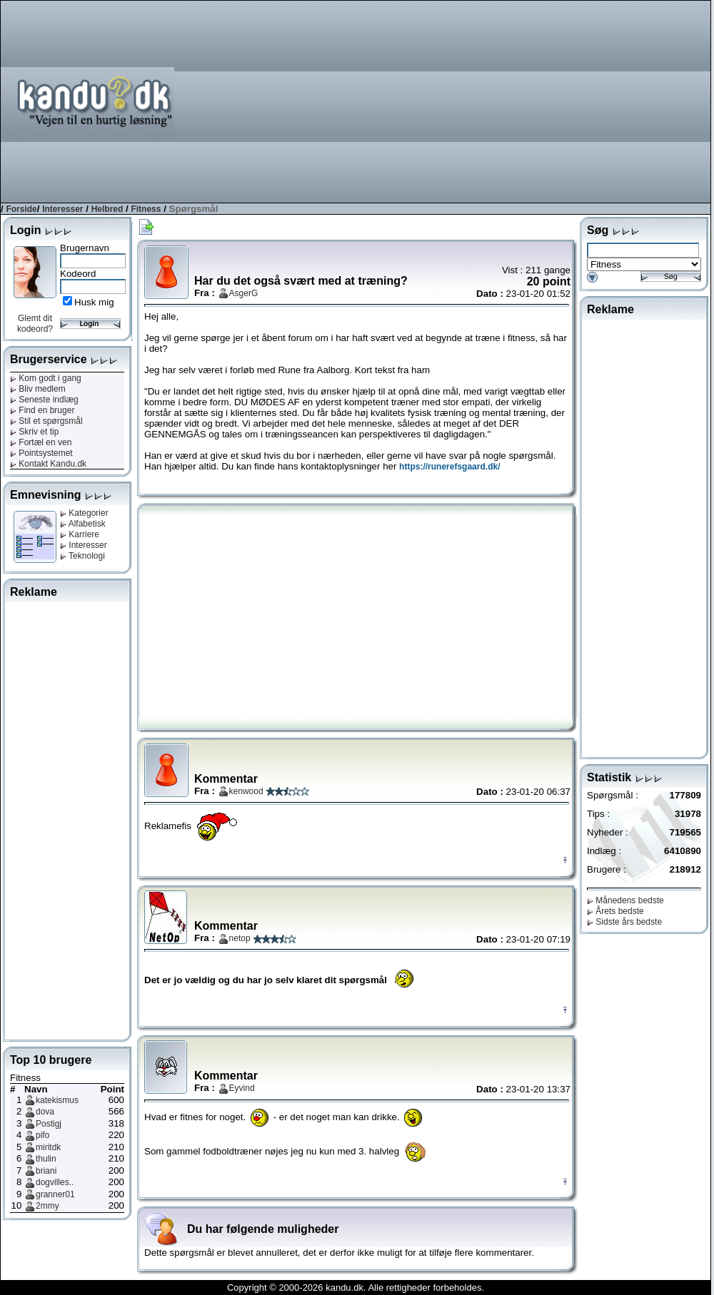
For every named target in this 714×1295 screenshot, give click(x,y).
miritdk (48, 1147)
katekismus (57, 1100)
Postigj (48, 1124)
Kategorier (84, 513)
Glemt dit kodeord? (35, 323)
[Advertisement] (458, 100)
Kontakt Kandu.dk (48, 464)
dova (45, 1112)
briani (46, 1171)
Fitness (146, 209)
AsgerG (243, 293)
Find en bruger (42, 410)
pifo (42, 1135)
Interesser (62, 209)
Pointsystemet (41, 453)
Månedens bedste (625, 900)
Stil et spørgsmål (46, 421)
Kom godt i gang (45, 378)
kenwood (246, 791)
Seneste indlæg (44, 400)
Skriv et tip (34, 432)
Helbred (107, 209)
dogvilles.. (55, 1182)
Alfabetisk (83, 524)
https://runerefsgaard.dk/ (449, 467)
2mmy (47, 1206)
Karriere (79, 534)
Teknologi (82, 556)
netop (240, 938)
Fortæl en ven (40, 442)
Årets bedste (615, 911)
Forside (21, 209)
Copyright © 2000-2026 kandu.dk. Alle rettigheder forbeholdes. (355, 1287)
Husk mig (94, 302)
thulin (46, 1159)
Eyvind (242, 1088)
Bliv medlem (38, 389)
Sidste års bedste (624, 922)
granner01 (55, 1194)
